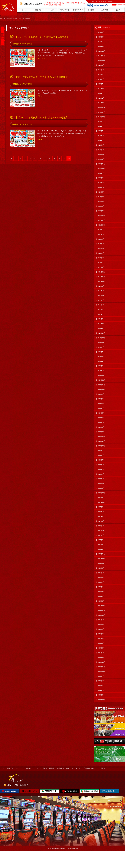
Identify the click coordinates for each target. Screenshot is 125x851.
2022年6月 (101, 244)
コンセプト (19, 768)
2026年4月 (101, 32)
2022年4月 (101, 253)
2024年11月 (101, 112)
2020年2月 (101, 371)
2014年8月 (101, 681)
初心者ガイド (30, 768)
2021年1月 (101, 324)
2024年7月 (101, 131)
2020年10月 (101, 338)
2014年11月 (101, 667)
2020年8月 (101, 347)
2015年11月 (101, 610)
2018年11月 (101, 441)
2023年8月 (101, 178)
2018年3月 (101, 479)
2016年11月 (101, 554)
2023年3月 (101, 201)
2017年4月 (101, 530)
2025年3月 (101, 93)
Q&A (67, 768)
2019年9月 (101, 394)
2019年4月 (101, 418)
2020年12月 (101, 328)
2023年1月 (101, 211)
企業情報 (60, 768)
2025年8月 (101, 70)
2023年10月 (101, 168)
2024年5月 (101, 140)
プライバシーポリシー (90, 768)
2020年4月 (101, 361)
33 (54, 158)
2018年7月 (101, 460)
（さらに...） (42, 58)
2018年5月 (101, 469)
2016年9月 (101, 563)
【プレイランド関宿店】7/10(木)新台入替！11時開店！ (42, 117)
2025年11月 (101, 56)
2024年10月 (101, 117)
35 (64, 158)
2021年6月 (101, 300)
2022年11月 (101, 220)
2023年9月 (101, 173)
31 (45, 158)
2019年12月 (101, 380)
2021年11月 (101, 277)
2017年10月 (101, 502)
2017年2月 (101, 540)
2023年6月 (101, 187)
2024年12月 (101, 107)
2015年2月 (101, 653)
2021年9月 (101, 286)
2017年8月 (101, 512)
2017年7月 (101, 516)
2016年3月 (101, 591)
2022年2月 (101, 262)
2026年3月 (101, 37)
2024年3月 (101, 150)
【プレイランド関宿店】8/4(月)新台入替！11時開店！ (42, 37)
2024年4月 (101, 145)
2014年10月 (101, 671)
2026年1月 (101, 46)
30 (40, 158)
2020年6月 (101, 356)
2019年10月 (101, 389)
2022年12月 (101, 215)
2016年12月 (101, 549)
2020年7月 (101, 352)
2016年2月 (101, 596)
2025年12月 (101, 51)
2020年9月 (101, 342)
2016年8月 (101, 568)
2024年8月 (101, 126)
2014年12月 (101, 662)
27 (25, 158)
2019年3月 (101, 422)
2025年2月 (101, 98)
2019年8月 (101, 399)
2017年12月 (101, 493)
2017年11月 (101, 497)
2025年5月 (101, 84)
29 (35, 158)
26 (20, 158)
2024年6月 (101, 136)
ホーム (2, 768)
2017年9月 (101, 507)
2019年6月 (101, 408)
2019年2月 (101, 427)
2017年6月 (101, 521)
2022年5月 (101, 248)
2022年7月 (101, 239)
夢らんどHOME (4, 18)
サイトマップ (93, 1)
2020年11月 (101, 333)
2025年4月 (101, 89)
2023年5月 (101, 192)
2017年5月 (101, 526)
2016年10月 (101, 559)
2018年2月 (101, 483)
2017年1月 (101, 544)
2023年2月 (101, 206)
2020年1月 (101, 375)
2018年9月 (101, 450)
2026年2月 (101, 41)
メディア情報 (14, 18)
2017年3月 (101, 535)
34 (59, 158)
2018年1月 (101, 488)
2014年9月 (101, 676)
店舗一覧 (10, 768)
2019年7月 (101, 403)
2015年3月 (101, 648)
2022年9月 (101, 229)
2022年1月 (101, 267)
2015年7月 (101, 629)
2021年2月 (101, 319)
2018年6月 (101, 465)
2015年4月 (101, 643)
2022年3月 (101, 258)
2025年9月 (101, 65)
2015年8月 (101, 624)
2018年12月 (101, 436)
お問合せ (110, 1)
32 (49, 158)
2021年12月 (101, 272)
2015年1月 (101, 657)
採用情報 (51, 768)
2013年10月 (101, 700)
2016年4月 (101, 587)
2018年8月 (101, 455)
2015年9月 (101, 620)
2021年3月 (101, 314)
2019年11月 (101, 385)
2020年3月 (101, 366)
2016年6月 (101, 577)
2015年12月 (101, 606)
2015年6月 (101, 634)
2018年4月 (101, 474)
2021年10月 (101, 281)
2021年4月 (101, 309)
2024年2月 (101, 154)
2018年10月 (101, 446)
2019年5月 (101, 413)
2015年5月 (101, 638)
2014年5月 (101, 690)
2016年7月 (101, 573)
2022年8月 (101, 234)
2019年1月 (101, 432)
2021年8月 (101, 291)
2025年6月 (101, 79)
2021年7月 (101, 295)
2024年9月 (101, 121)
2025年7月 (101, 74)
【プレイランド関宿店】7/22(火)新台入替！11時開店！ (42, 77)
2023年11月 (101, 164)
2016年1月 (101, 601)
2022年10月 (101, 225)
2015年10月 (101, 615)
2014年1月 (101, 695)
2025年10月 (101, 60)
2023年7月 (101, 183)
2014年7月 (101, 685)
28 (30, 158)
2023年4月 (101, 197)
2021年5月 (101, 305)
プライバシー (102, 1)
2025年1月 (101, 103)
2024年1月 (101, 159)
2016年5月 (101, 582)
